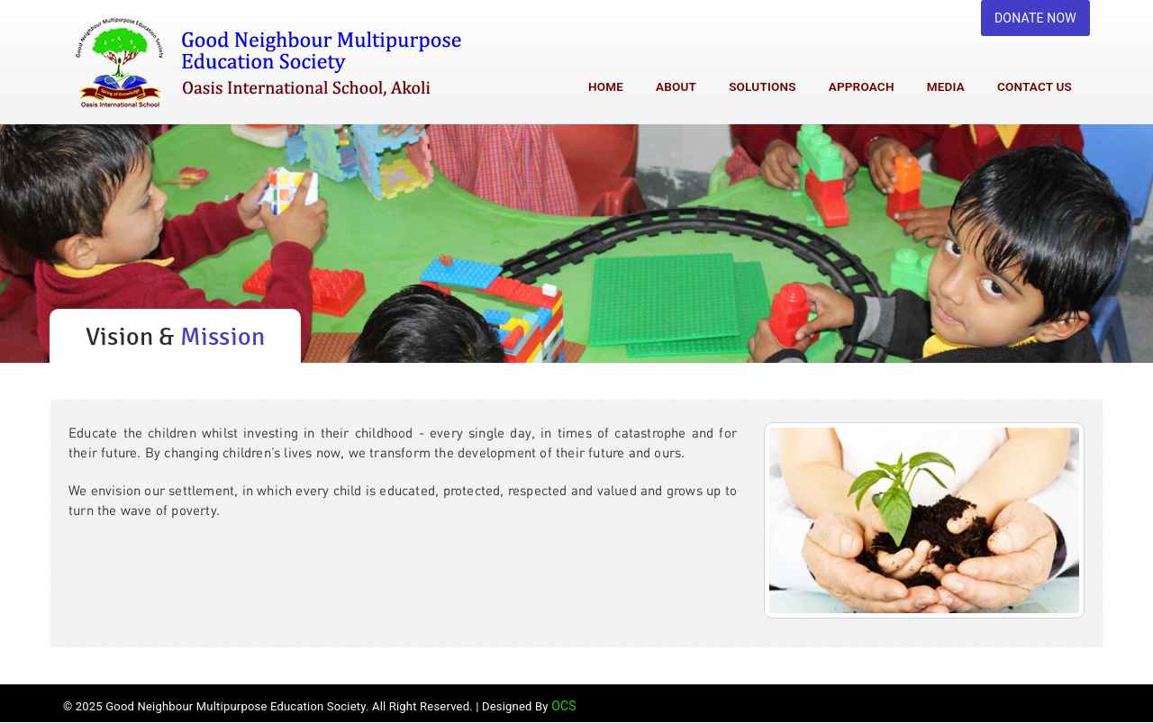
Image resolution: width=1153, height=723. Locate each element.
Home (605, 86)
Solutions (762, 86)
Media (946, 86)
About (676, 86)
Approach (861, 86)
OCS (563, 706)
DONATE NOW (1035, 18)
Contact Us (1034, 86)
